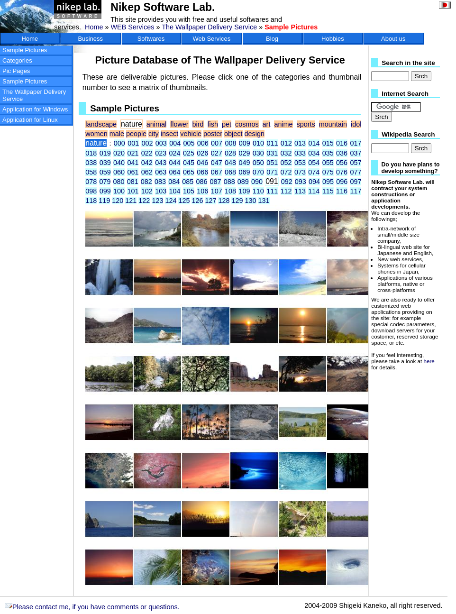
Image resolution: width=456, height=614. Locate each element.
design (254, 133)
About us (393, 38)
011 (272, 143)
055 (328, 162)
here (429, 361)
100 (119, 191)
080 (119, 181)
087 (215, 181)
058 (91, 172)
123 (157, 200)
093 (300, 181)
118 (91, 200)
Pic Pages (16, 70)
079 (104, 181)
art (267, 124)
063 (160, 172)
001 (133, 143)
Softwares (151, 38)
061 (132, 172)
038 (91, 162)
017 (355, 143)
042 (147, 162)
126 (197, 200)
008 (230, 143)
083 (160, 181)
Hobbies (332, 38)
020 (119, 153)
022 (147, 153)
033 (300, 153)
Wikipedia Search (408, 134)
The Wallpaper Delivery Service (209, 27)
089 (243, 181)
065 (188, 172)
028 (230, 153)
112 (286, 191)
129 (237, 200)
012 (286, 143)
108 (230, 191)
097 (355, 181)
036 (341, 153)
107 (216, 191)
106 (202, 191)
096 (341, 181)
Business (90, 38)
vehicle (190, 133)
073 (300, 172)
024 (175, 153)
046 (202, 162)
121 (131, 200)
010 (258, 143)
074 (313, 172)
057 (355, 162)
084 (174, 181)
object (233, 133)
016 (341, 143)
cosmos (247, 124)
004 (175, 143)
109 (244, 191)
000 (119, 143)
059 (105, 172)
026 (202, 153)
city (153, 133)
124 (170, 200)
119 (104, 200)
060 (119, 172)
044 (175, 162)
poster (212, 133)
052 (286, 162)
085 (187, 181)
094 (314, 181)
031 (272, 153)
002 (147, 143)
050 (258, 162)
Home (94, 27)
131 (264, 200)
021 (132, 153)
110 (258, 191)
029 (244, 153)
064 (175, 172)
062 (147, 172)
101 (132, 191)
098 (91, 191)
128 (223, 200)
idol (356, 124)
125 (184, 200)
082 (146, 181)
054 (313, 162)
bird (198, 124)
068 (230, 172)
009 (244, 143)
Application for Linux (30, 119)
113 (300, 191)
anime (283, 124)
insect (170, 133)
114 (313, 191)
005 (188, 143)
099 (105, 191)
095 (328, 181)
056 (341, 162)
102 (147, 191)
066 (202, 172)
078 (91, 181)
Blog (272, 38)
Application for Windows (35, 109)
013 (300, 143)
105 (188, 191)
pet (226, 124)
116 (341, 191)
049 (244, 162)
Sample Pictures (24, 50)
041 (132, 162)
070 (258, 172)
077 (355, 172)
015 (328, 143)
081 (132, 181)
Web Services (211, 38)
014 (313, 143)
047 (216, 162)
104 (175, 191)
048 (230, 162)
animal (156, 124)
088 (229, 181)
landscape (101, 124)
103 (160, 191)
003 (161, 143)
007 (216, 143)
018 (91, 153)
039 (105, 162)
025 (188, 153)
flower (179, 124)
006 (203, 143)
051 (272, 162)
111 (272, 191)
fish (213, 124)
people (136, 133)
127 (210, 200)
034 (313, 153)
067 (216, 172)
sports (306, 124)
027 (216, 153)
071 (272, 172)
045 (188, 162)
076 (341, 172)
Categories (17, 60)
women (96, 133)
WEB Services (132, 27)
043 (160, 162)
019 (105, 153)
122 (144, 200)
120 (117, 200)
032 (286, 153)
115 (328, 191)
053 (300, 162)
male (116, 133)
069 (244, 172)
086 (201, 181)
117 (355, 191)
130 (250, 200)
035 (328, 153)
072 (286, 172)
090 (257, 181)
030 (258, 153)
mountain (333, 124)
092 (286, 181)
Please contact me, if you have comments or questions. (92, 607)
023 (160, 153)
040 (119, 162)
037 (355, 153)
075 (328, 172)
